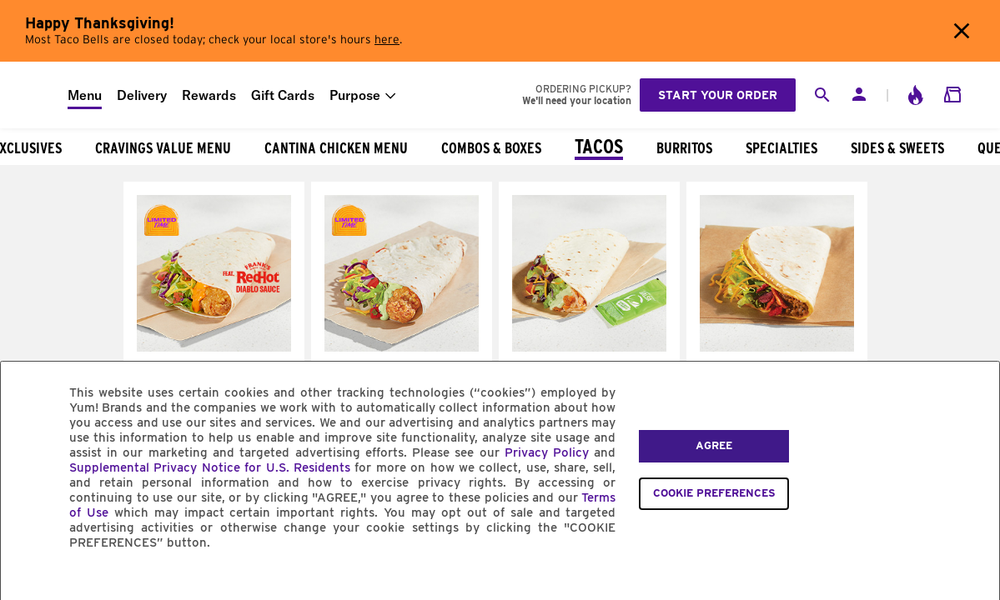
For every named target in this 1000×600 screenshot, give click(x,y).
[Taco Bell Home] (34, 95)
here (386, 40)
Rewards (209, 95)
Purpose (354, 95)
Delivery (142, 95)
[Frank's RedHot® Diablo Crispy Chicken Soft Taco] (214, 347)
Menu (85, 95)
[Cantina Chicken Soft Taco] (589, 347)
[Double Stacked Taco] (777, 347)
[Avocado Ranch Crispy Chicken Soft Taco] (401, 347)
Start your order (717, 95)
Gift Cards (282, 95)
